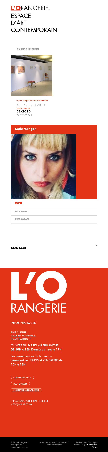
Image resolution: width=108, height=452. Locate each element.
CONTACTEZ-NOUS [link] (22, 377)
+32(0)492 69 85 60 (21, 404)
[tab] (54, 36)
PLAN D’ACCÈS (20, 383)
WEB (18, 203)
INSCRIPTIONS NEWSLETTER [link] (26, 389)
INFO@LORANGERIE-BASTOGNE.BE (29, 400)
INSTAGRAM (22, 219)
